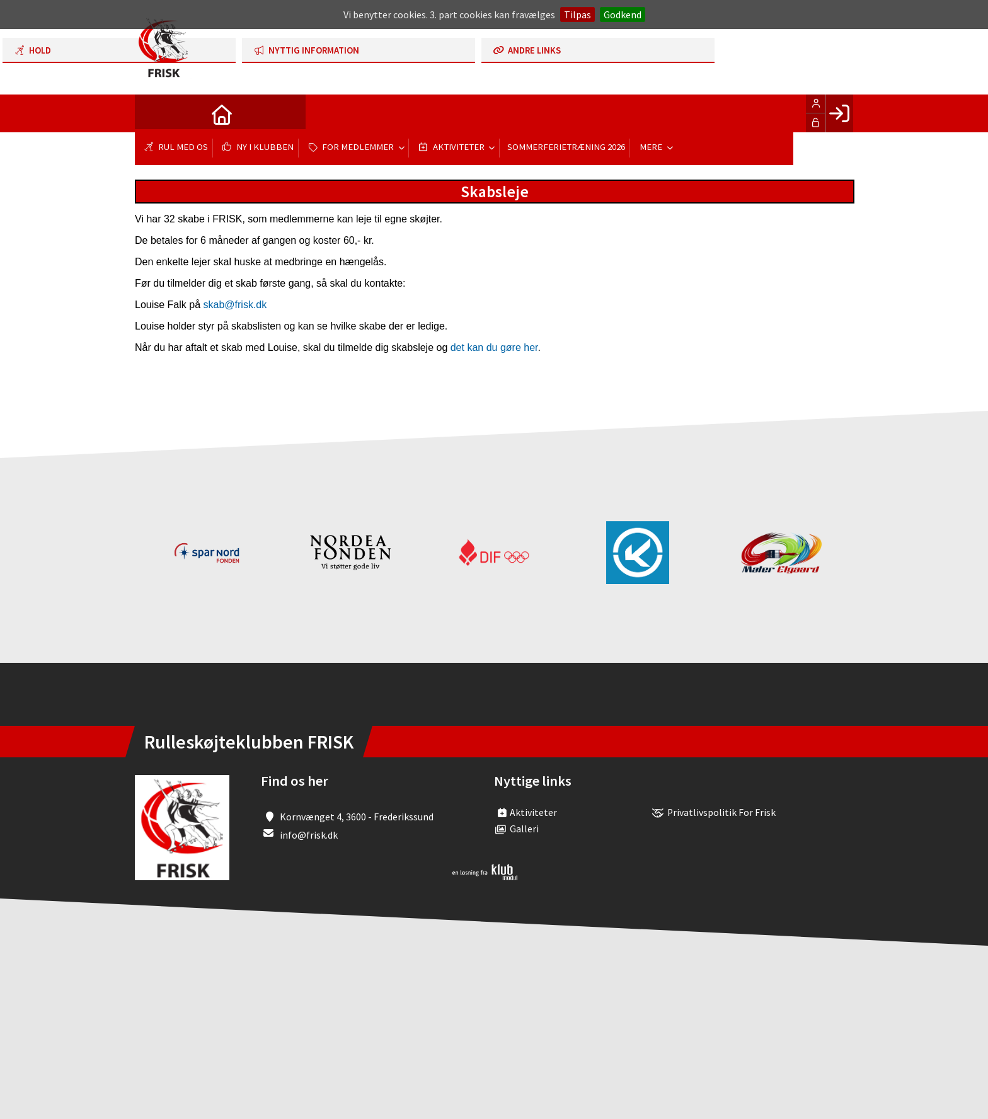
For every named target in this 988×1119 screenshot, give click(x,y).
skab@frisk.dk (235, 304)
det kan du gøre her (494, 347)
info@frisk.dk (309, 835)
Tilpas (577, 14)
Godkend (622, 14)
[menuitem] (154, 113)
